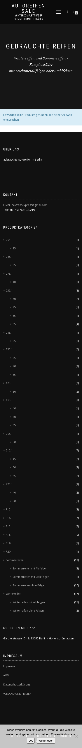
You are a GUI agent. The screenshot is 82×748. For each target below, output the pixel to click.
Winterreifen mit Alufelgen (29, 602)
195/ (8, 400)
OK (31, 740)
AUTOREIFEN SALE (28, 8)
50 (14, 417)
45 (14, 307)
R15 (8, 509)
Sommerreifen (15, 560)
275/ (8, 274)
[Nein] (76, 736)
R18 (8, 535)
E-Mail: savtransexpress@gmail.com (25, 205)
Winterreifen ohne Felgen (28, 610)
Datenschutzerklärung (16, 684)
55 (14, 316)
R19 (8, 543)
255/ (8, 349)
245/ (8, 333)
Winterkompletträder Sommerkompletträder (28, 17)
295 (8, 240)
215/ (8, 450)
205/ (8, 434)
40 (14, 282)
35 (14, 248)
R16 (8, 518)
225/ (8, 484)
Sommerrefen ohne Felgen (29, 585)
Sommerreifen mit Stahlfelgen (31, 577)
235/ (8, 290)
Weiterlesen (45, 740)
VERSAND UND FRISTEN (17, 694)
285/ (8, 257)
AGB (6, 675)
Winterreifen (13, 594)
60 (14, 392)
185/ (8, 383)
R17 (8, 526)
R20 (8, 551)
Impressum (10, 666)
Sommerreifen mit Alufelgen (30, 568)
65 (14, 324)
